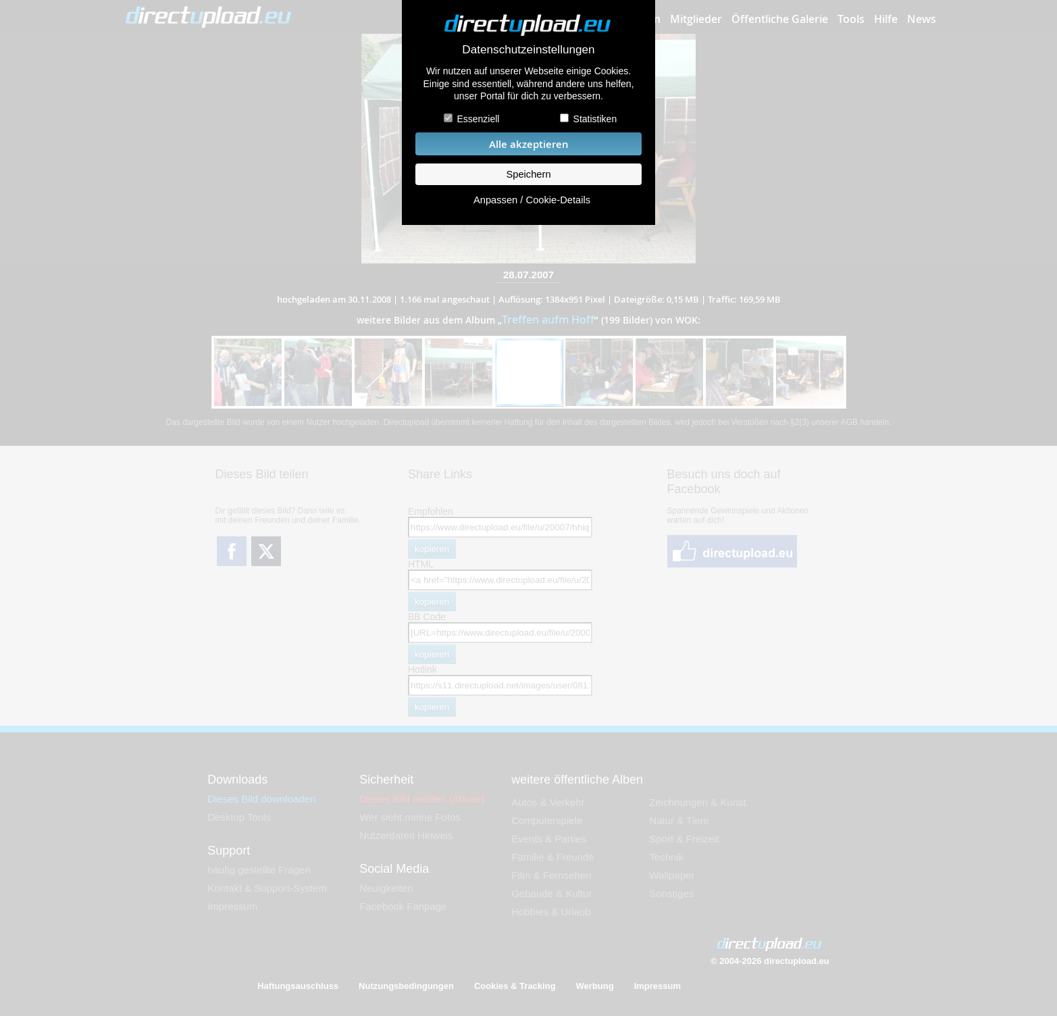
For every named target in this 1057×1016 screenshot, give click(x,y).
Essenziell (478, 118)
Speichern (528, 174)
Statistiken (595, 118)
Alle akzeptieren (529, 144)
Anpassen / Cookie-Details (531, 200)
